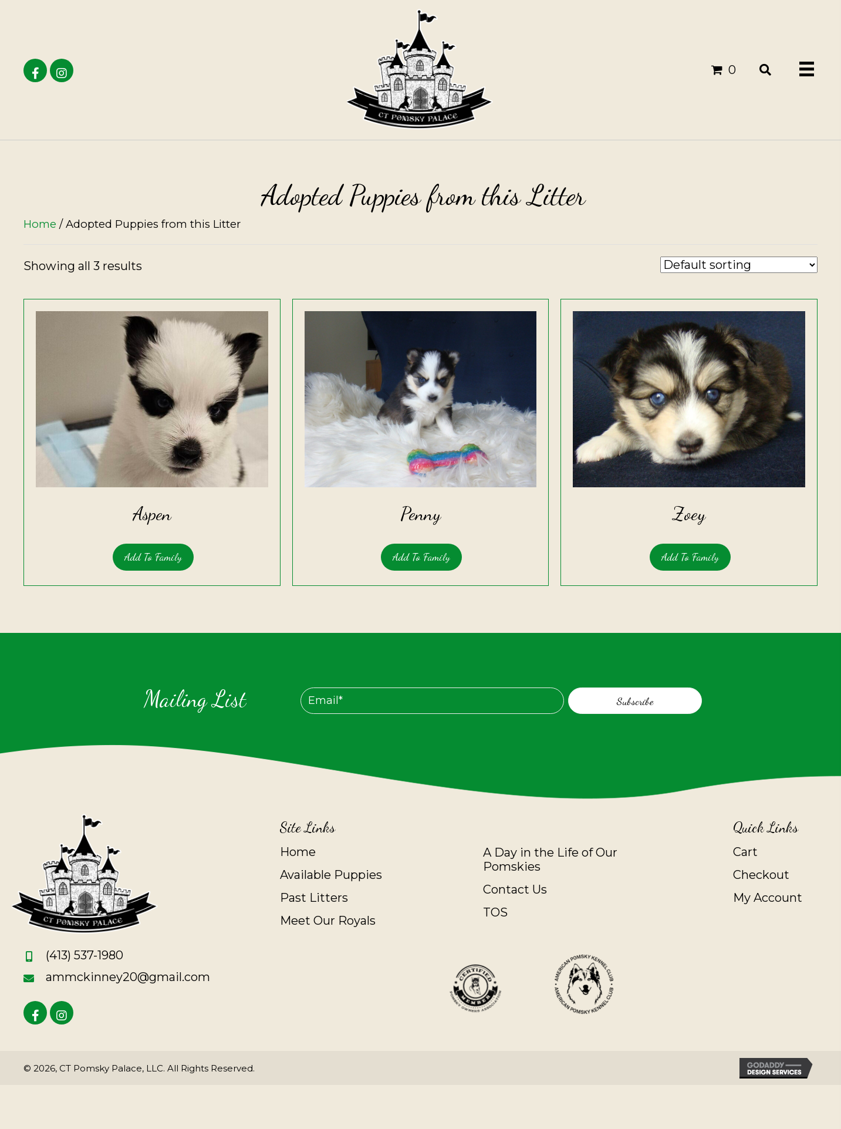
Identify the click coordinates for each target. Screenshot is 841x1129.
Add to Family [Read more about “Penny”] (421, 556)
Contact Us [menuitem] (515, 889)
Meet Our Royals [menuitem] (328, 921)
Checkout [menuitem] (761, 875)
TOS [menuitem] (495, 912)
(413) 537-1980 (84, 955)
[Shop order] (739, 265)
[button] (35, 70)
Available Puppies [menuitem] (331, 875)
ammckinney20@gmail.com (128, 977)
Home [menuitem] (298, 852)
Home (39, 224)
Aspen (152, 514)
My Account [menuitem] (767, 898)
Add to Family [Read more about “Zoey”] (690, 556)
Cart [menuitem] (745, 852)
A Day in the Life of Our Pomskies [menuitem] (550, 859)
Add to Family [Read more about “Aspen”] (153, 556)
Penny (420, 514)
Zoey (689, 514)
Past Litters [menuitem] (314, 898)
